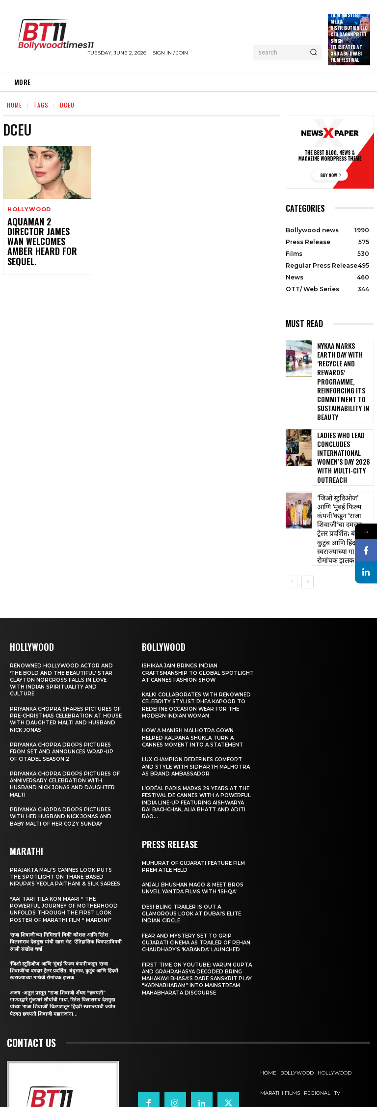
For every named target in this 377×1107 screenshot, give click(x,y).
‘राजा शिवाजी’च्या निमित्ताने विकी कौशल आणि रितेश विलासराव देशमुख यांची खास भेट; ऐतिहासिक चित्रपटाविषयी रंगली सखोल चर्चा (61, 883)
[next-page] (307, 510)
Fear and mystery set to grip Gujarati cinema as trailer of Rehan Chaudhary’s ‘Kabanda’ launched (190, 888)
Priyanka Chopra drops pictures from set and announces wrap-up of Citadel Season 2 (65, 679)
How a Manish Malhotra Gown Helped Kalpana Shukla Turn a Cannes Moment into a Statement (197, 679)
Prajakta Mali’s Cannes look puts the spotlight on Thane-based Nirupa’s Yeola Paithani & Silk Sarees (65, 808)
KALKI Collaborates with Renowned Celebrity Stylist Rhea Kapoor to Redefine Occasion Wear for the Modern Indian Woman (196, 643)
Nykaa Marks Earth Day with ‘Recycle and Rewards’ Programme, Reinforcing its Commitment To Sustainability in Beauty (344, 366)
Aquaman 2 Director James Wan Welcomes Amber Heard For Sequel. (41, 234)
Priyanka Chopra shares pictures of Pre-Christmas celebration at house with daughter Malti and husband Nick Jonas (64, 647)
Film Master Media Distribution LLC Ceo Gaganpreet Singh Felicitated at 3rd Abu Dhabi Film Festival (348, 37)
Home (14, 105)
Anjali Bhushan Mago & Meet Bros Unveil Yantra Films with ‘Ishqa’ (196, 830)
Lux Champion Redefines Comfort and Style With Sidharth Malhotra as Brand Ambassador (195, 708)
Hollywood (29, 209)
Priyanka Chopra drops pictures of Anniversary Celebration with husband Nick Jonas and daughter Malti (65, 712)
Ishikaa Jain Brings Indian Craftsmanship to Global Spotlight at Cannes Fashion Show (190, 604)
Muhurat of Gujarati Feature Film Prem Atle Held (197, 808)
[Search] (313, 52)
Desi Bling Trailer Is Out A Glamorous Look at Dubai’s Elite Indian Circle (195, 855)
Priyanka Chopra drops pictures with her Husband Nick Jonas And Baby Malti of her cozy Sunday (64, 744)
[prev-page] (292, 510)
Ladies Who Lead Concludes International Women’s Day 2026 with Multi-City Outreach (339, 420)
